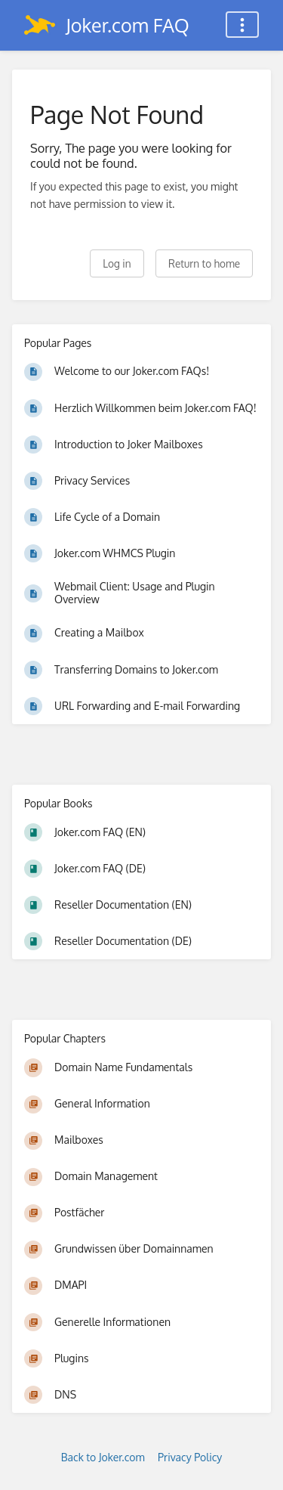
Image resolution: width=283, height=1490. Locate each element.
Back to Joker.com (103, 1457)
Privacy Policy (190, 1457)
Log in (117, 263)
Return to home (204, 263)
